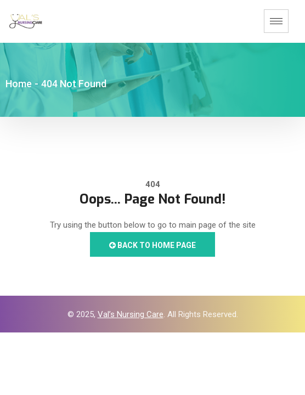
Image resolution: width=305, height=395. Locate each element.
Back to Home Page (152, 245)
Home (18, 83)
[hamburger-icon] (276, 21)
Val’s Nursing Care (130, 314)
